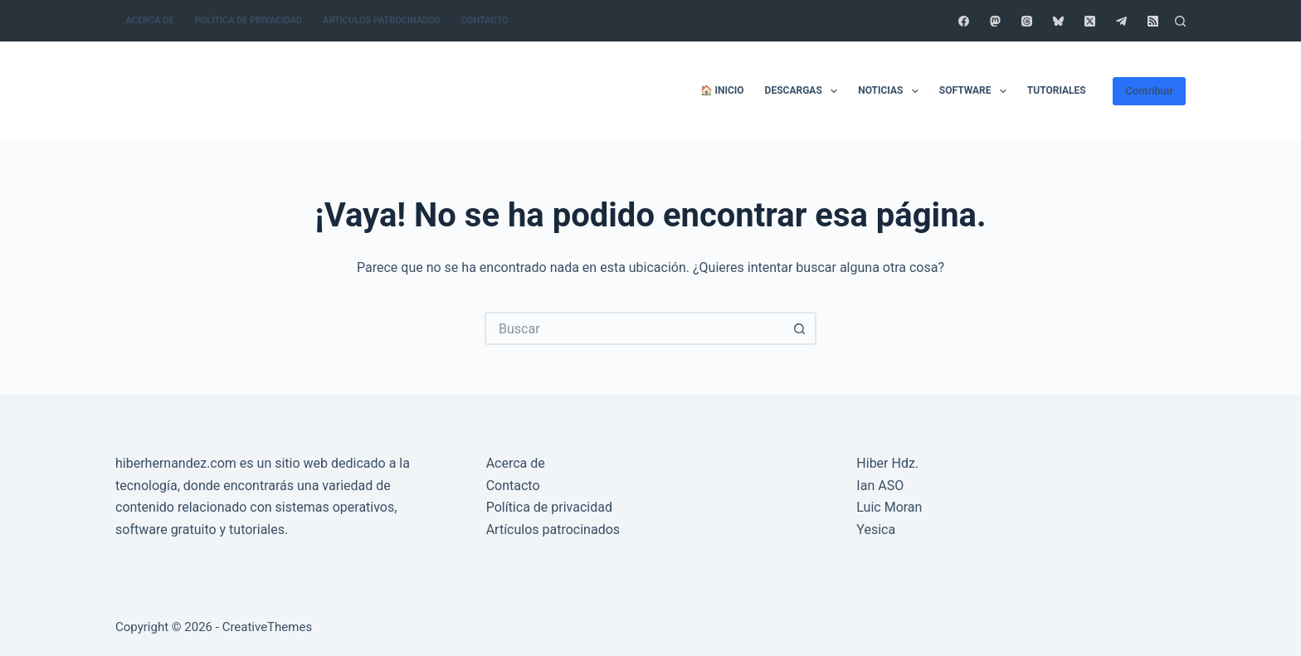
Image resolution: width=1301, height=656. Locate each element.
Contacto (485, 20)
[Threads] (1026, 21)
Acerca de (150, 20)
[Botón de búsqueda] (799, 328)
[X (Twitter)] (1089, 21)
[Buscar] (1180, 21)
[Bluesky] (1058, 21)
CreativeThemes (267, 627)
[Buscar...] (634, 328)
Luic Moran (889, 507)
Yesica (875, 529)
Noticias (891, 91)
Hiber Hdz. (887, 463)
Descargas (805, 91)
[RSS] (1153, 21)
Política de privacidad (248, 20)
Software (976, 91)
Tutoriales (1056, 90)
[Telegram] (1121, 21)
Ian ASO (880, 485)
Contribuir (1149, 91)
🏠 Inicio (722, 90)
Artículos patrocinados (382, 20)
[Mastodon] (995, 21)
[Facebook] (963, 21)
